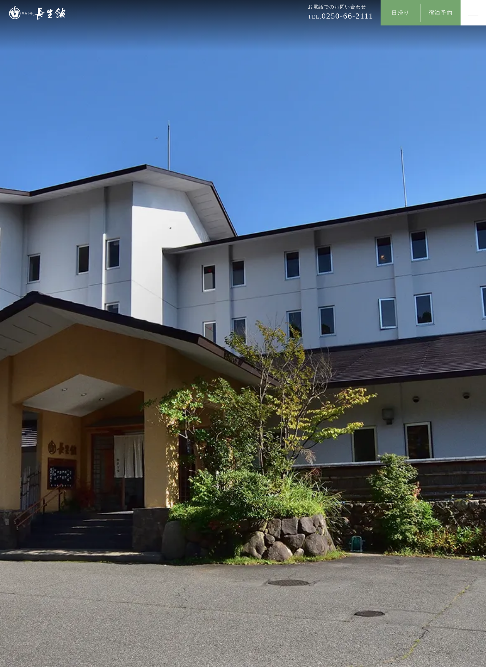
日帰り (400, 13)
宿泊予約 (441, 13)
